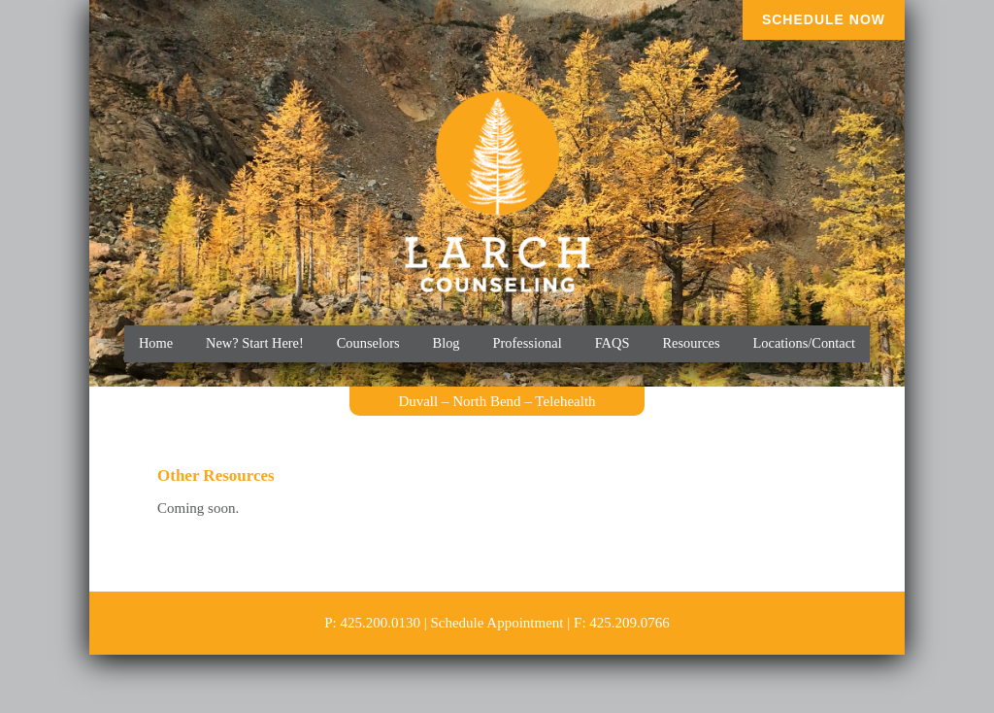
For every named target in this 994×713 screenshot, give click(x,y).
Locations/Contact (804, 343)
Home (156, 343)
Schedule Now (823, 19)
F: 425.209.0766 (622, 622)
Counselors (368, 343)
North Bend (486, 401)
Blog (446, 343)
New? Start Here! (255, 343)
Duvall (418, 401)
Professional (527, 343)
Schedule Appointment (496, 622)
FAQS (612, 343)
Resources (690, 343)
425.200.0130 (380, 622)
